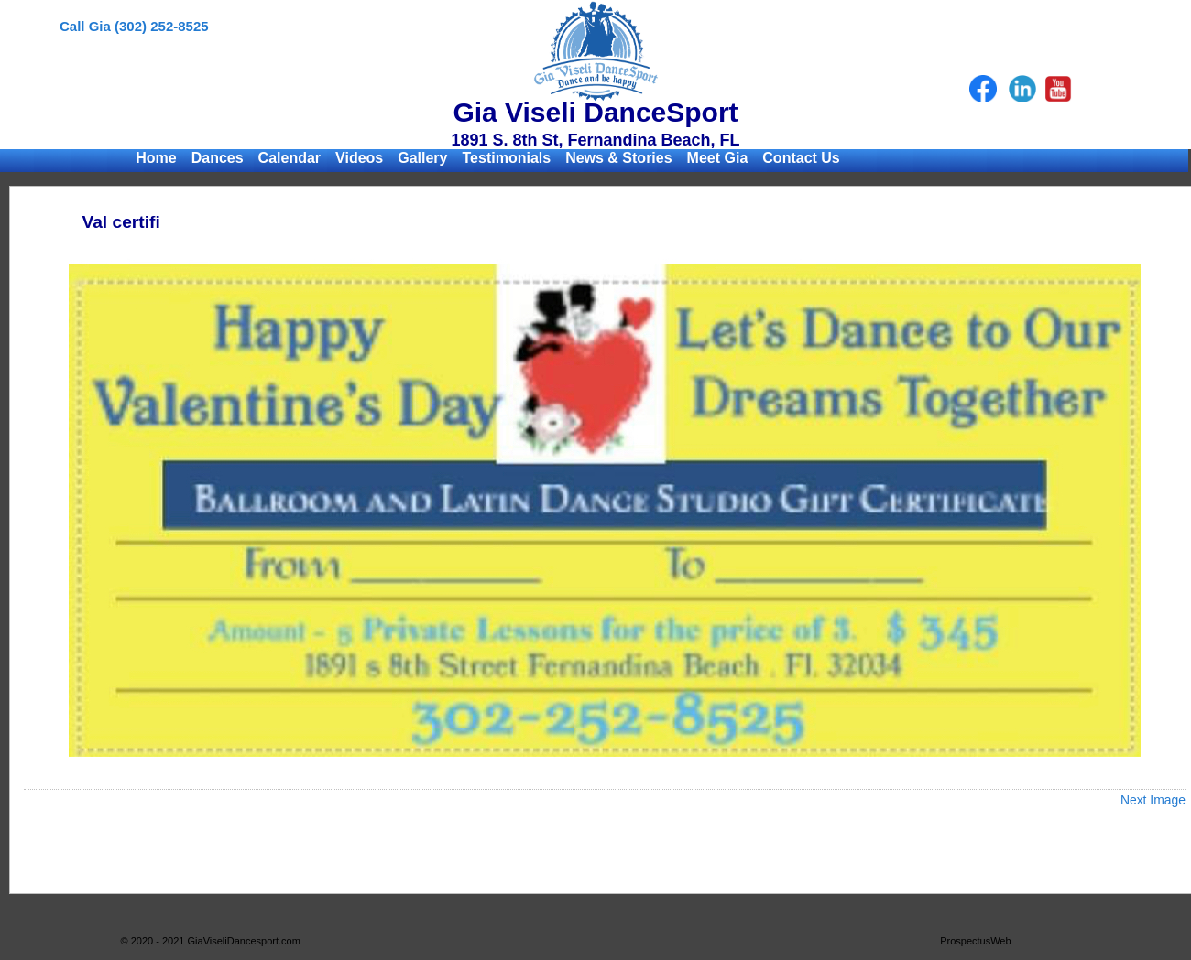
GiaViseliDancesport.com (244, 940)
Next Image (1153, 800)
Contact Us (800, 158)
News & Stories (618, 158)
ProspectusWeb (975, 940)
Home (156, 158)
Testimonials (507, 158)
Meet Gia (717, 158)
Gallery (422, 158)
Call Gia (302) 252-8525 (134, 26)
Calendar (289, 158)
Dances (217, 158)
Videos (359, 158)
